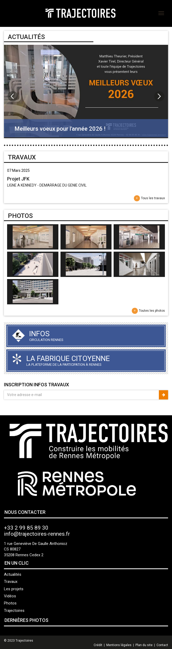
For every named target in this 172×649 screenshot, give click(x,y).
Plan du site (144, 645)
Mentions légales (118, 645)
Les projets (13, 589)
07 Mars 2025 (18, 170)
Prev (13, 96)
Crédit (98, 645)
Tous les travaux (153, 198)
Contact (162, 645)
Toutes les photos (152, 311)
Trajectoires (14, 610)
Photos (10, 603)
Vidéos (10, 596)
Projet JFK (18, 179)
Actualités (12, 574)
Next (159, 96)
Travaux (10, 581)
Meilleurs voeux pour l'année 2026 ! (59, 128)
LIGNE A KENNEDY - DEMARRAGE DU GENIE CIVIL (47, 185)
